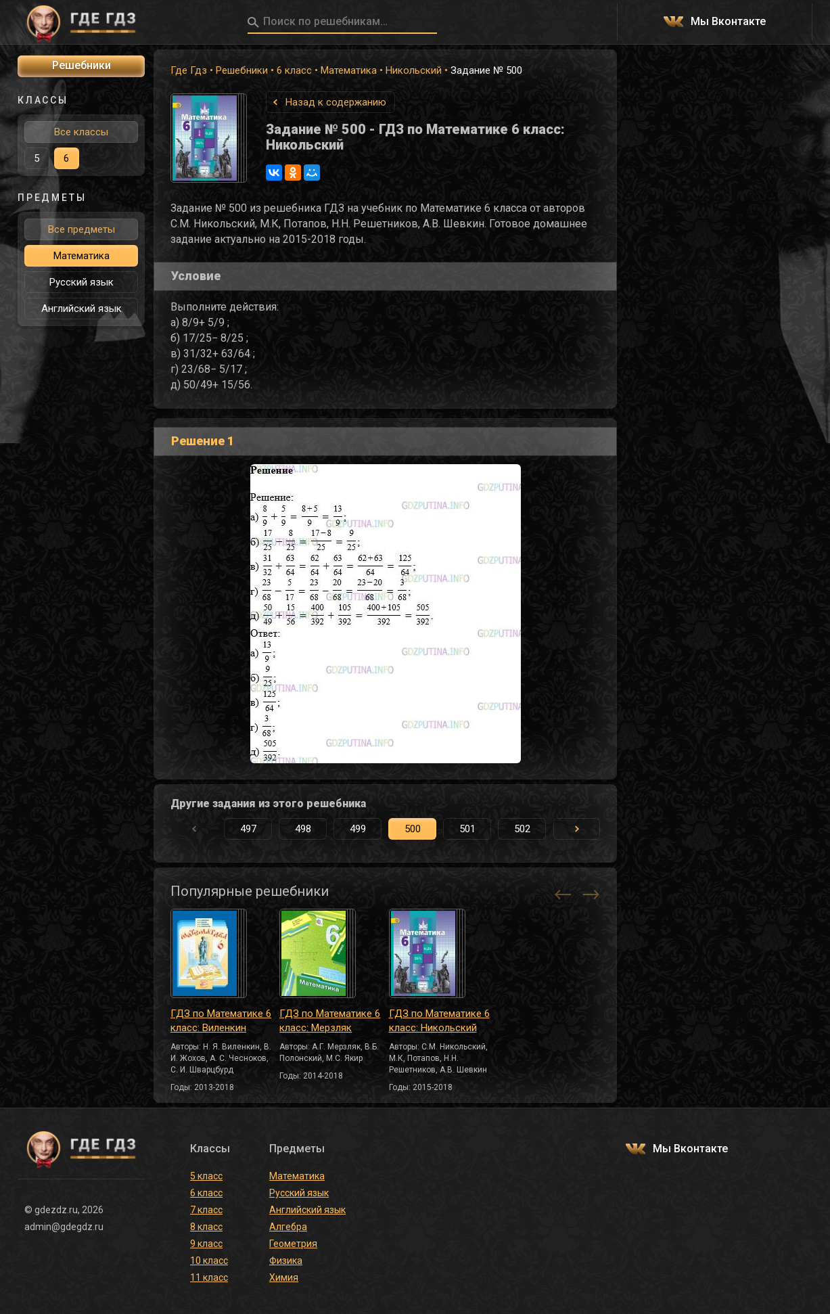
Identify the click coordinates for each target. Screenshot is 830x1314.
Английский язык (81, 308)
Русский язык (81, 282)
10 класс (209, 1260)
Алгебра (288, 1226)
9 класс (206, 1243)
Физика (285, 1260)
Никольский (414, 70)
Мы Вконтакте (728, 22)
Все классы (81, 132)
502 (522, 829)
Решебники (242, 70)
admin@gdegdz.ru (63, 1226)
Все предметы (81, 229)
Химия (283, 1277)
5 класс (206, 1176)
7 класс (206, 1209)
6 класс (294, 70)
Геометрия (293, 1243)
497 (248, 829)
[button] (576, 829)
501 (467, 829)
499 (358, 829)
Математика (349, 70)
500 (413, 829)
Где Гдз (188, 70)
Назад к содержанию (335, 102)
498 (303, 829)
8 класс (206, 1226)
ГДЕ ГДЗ (81, 22)
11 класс (209, 1277)
